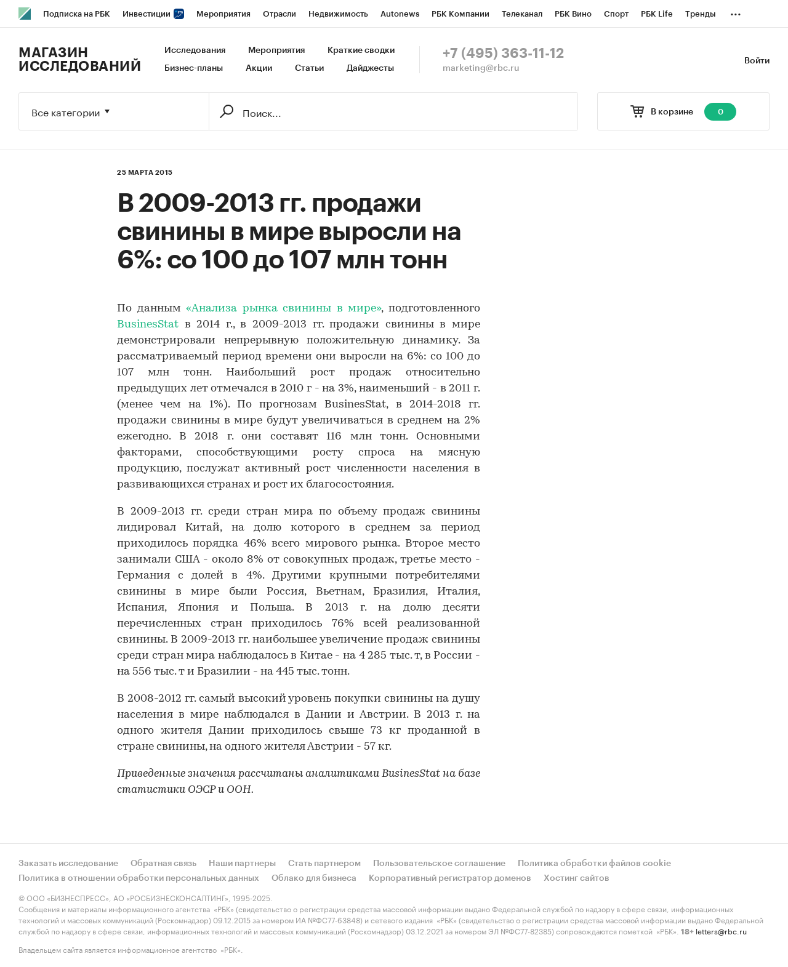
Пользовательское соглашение (439, 863)
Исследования (194, 50)
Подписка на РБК (76, 14)
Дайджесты (370, 68)
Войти (757, 61)
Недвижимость (338, 14)
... (735, 12)
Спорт (616, 14)
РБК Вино (573, 14)
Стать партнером (324, 863)
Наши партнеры (242, 863)
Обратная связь (163, 863)
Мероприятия (223, 14)
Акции (259, 68)
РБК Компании (460, 14)
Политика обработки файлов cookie (594, 863)
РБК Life (657, 14)
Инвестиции (153, 14)
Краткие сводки (361, 50)
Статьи (309, 68)
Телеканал (522, 14)
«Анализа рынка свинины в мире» (283, 309)
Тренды (700, 14)
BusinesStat (148, 325)
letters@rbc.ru (721, 930)
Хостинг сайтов (576, 878)
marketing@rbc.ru (481, 68)
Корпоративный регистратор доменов (450, 878)
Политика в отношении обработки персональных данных (138, 878)
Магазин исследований (79, 59)
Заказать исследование (68, 863)
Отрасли (279, 14)
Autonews (399, 14)
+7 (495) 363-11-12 (503, 53)
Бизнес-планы (193, 68)
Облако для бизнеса (313, 878)
